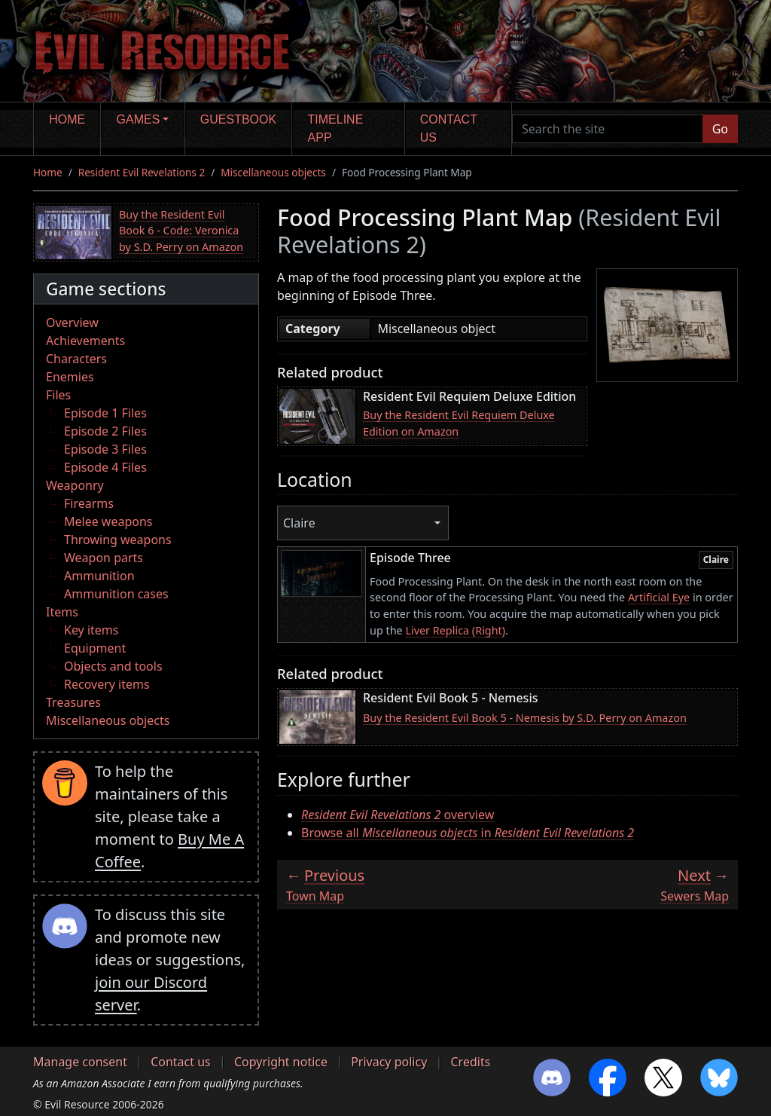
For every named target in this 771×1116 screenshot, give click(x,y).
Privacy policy (389, 1061)
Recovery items (107, 684)
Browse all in (467, 832)
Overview (72, 322)
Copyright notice (281, 1061)
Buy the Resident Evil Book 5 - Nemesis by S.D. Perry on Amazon (525, 718)
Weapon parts (103, 557)
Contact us (448, 128)
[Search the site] (607, 129)
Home (67, 119)
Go (720, 129)
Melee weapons (108, 521)
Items (62, 612)
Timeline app (336, 128)
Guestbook (238, 119)
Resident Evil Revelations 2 (141, 172)
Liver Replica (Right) (455, 630)
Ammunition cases (116, 594)
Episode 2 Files (105, 431)
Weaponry (75, 485)
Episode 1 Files (105, 413)
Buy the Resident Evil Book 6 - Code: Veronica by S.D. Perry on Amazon (181, 230)
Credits (470, 1061)
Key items (91, 630)
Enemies (70, 376)
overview (397, 814)
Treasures (73, 702)
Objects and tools (113, 666)
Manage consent (80, 1061)
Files (58, 395)
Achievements (85, 340)
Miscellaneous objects (273, 172)
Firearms (89, 503)
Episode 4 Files (105, 467)
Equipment (95, 648)
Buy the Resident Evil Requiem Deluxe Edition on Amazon (459, 423)
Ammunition (99, 575)
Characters (76, 358)
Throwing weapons (118, 539)
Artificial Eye (659, 597)
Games (138, 119)
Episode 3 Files (105, 449)
